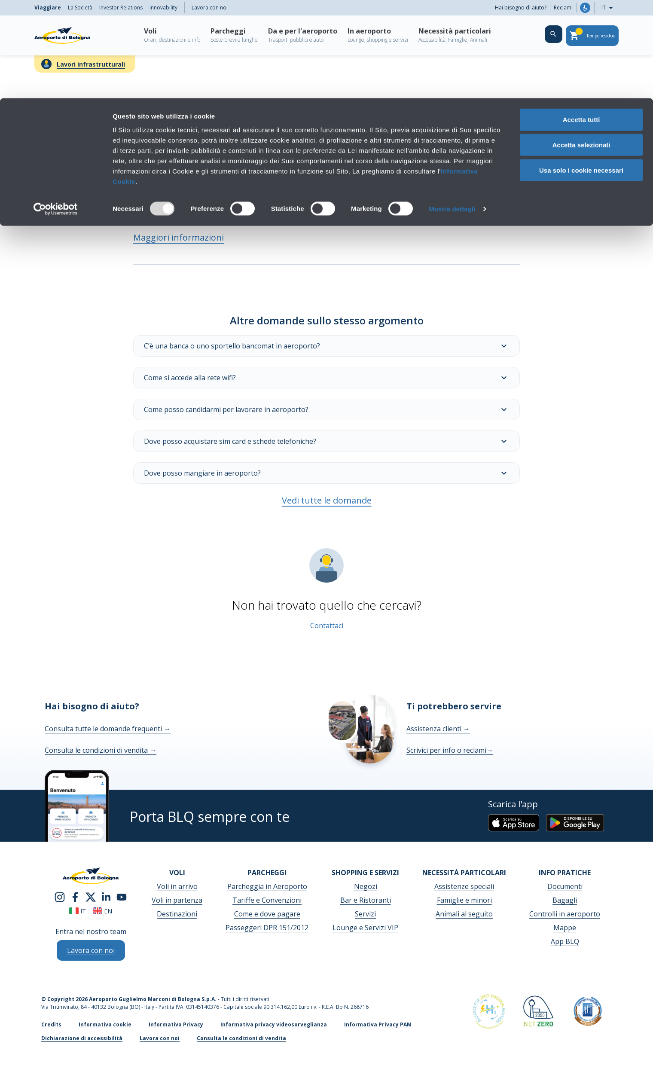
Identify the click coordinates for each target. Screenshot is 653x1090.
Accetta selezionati (581, 46)
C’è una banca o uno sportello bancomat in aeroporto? (326, 346)
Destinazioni (177, 914)
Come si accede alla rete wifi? (326, 377)
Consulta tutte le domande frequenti (108, 728)
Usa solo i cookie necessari (581, 72)
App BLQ (565, 941)
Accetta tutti (581, 21)
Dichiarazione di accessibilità (81, 1038)
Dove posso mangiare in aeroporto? (326, 473)
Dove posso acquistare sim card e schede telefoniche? (326, 441)
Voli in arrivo (177, 886)
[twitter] (90, 896)
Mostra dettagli (452, 110)
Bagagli (564, 900)
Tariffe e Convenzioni (267, 900)
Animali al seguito (464, 914)
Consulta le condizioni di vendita (100, 750)
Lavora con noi (160, 1038)
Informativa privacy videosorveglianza (273, 1024)
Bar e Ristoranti (365, 900)
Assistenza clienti (438, 728)
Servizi (365, 914)
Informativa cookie (105, 1024)
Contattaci (326, 625)
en (102, 911)
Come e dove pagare (267, 914)
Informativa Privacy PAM (378, 1024)
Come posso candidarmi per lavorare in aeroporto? (326, 409)
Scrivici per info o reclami (449, 750)
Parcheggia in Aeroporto (267, 886)
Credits (51, 1024)
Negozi (365, 886)
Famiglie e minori (464, 900)
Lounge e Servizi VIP (365, 927)
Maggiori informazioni (178, 237)
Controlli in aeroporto (564, 914)
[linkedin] (106, 896)
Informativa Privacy (176, 1024)
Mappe (564, 927)
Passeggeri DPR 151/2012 (267, 927)
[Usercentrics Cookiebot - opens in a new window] (55, 110)
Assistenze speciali (464, 886)
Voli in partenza (177, 900)
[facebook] (75, 896)
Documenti (565, 886)
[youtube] (121, 896)
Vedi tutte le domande (327, 500)
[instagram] (60, 896)
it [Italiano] (77, 911)
